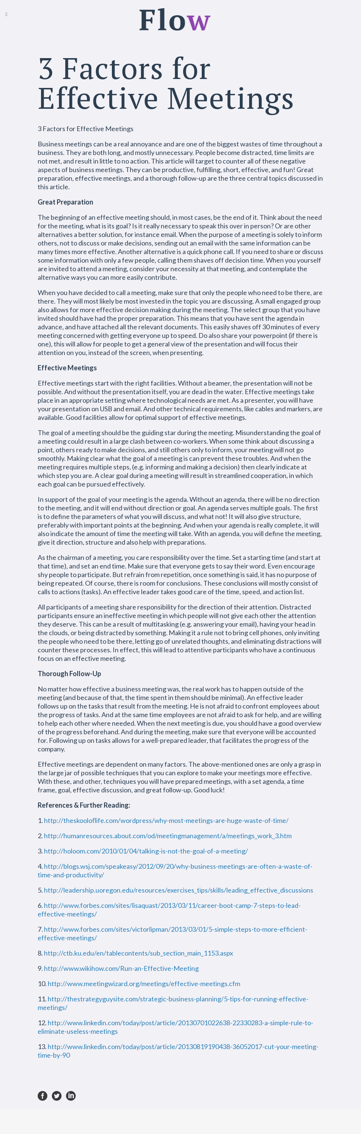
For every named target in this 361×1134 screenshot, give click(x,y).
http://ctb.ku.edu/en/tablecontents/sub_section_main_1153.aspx (138, 953)
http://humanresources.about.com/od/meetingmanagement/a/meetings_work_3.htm (168, 836)
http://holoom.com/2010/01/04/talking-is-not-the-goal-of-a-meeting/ (146, 851)
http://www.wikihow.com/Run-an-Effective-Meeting (121, 968)
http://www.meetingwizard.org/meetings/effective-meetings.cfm (144, 983)
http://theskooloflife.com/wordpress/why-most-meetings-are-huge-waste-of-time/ (166, 820)
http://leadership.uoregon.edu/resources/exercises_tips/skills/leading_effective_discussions (178, 890)
